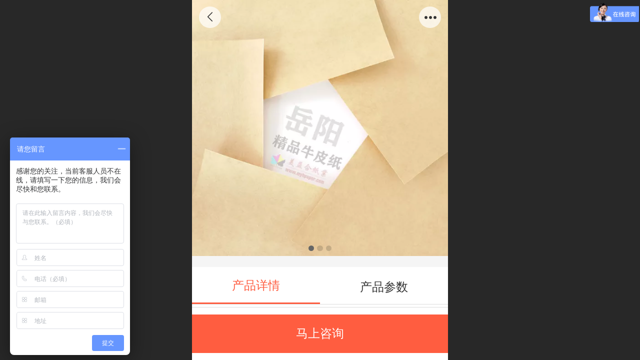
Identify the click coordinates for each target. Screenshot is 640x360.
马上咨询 (320, 333)
